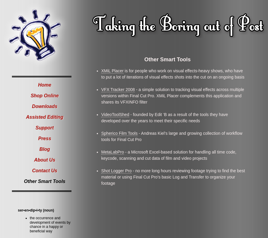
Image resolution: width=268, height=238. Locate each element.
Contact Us (44, 170)
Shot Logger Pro (116, 170)
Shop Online (45, 95)
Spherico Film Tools (119, 133)
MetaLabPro (112, 152)
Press (44, 138)
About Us (44, 159)
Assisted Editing (44, 117)
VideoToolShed (115, 114)
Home (44, 84)
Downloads (44, 106)
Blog (44, 149)
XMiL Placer (112, 70)
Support (44, 127)
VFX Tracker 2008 (118, 89)
